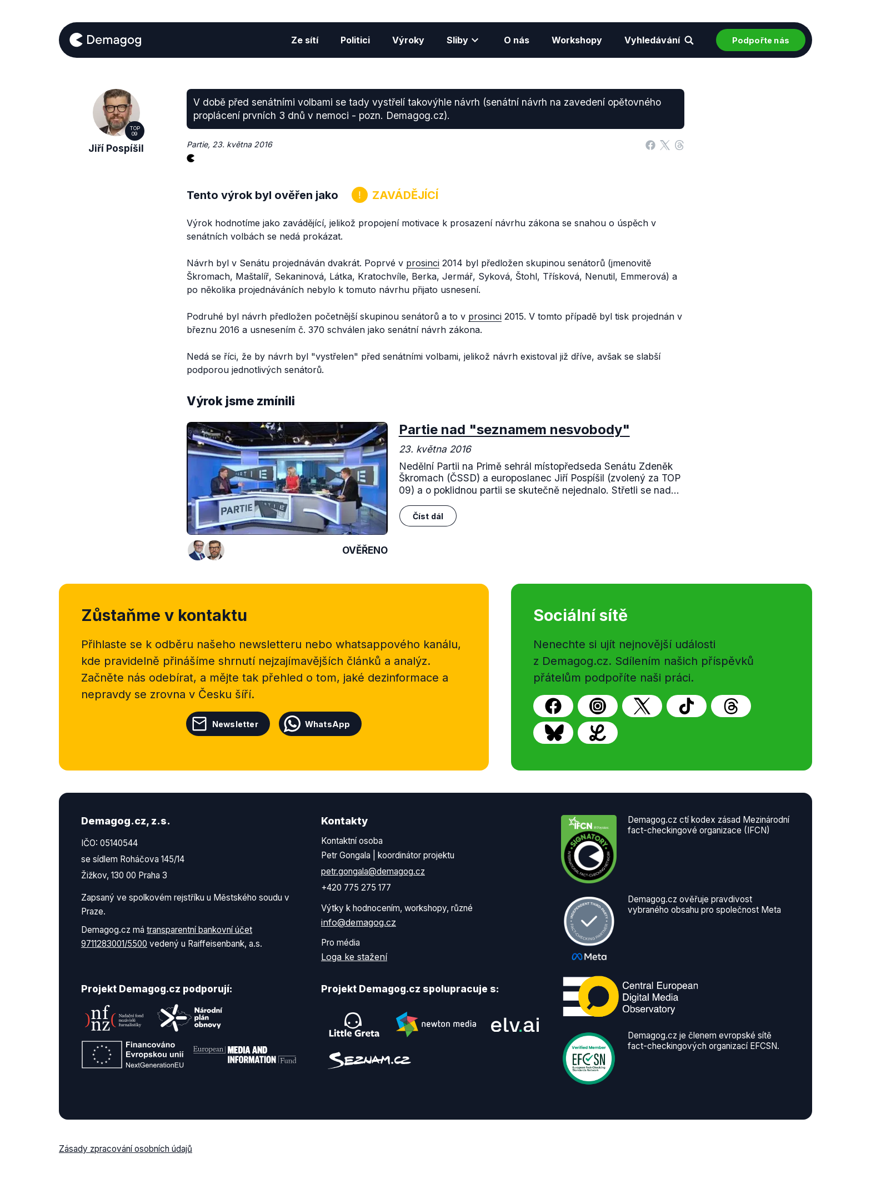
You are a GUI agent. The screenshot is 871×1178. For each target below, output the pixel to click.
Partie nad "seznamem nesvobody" (514, 429)
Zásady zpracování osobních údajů (125, 1149)
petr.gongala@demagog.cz (373, 871)
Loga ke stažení (354, 956)
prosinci (422, 263)
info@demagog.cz (358, 922)
